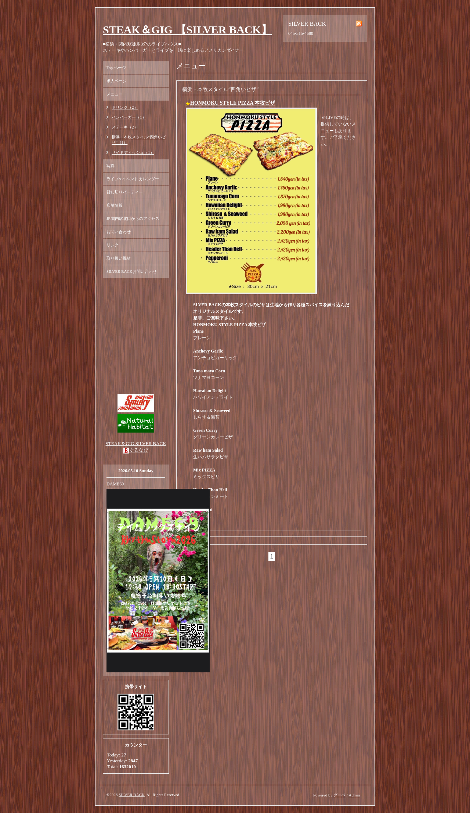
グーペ (339, 795)
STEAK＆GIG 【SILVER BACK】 (187, 30)
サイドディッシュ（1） (133, 152)
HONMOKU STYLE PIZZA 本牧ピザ (232, 103)
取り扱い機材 (118, 258)
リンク (112, 245)
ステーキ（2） (125, 127)
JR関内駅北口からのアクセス (132, 218)
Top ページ (116, 67)
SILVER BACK (132, 794)
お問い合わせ (118, 232)
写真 (110, 165)
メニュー (114, 94)
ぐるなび (138, 450)
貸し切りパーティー (124, 192)
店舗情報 (114, 205)
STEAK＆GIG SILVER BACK (136, 443)
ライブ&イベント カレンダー (132, 179)
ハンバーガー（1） (129, 117)
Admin (354, 795)
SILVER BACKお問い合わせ (131, 271)
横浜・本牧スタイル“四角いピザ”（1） (139, 140)
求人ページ (116, 81)
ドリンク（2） (125, 107)
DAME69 (115, 484)
